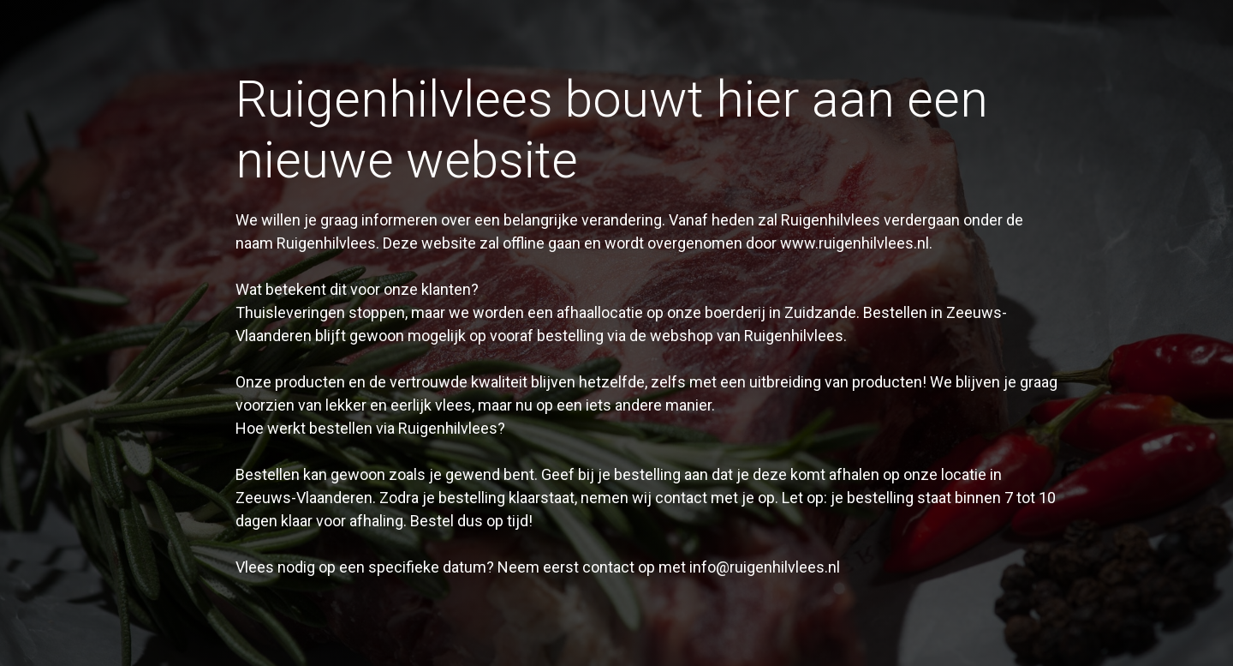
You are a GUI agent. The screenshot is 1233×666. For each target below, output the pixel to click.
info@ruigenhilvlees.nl (764, 567)
